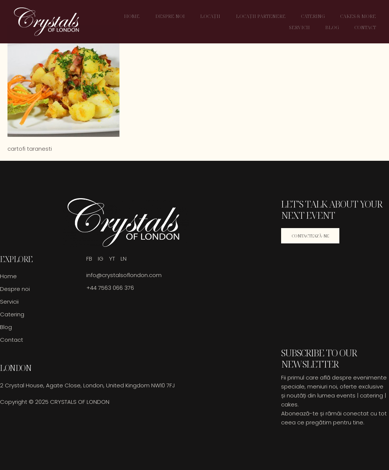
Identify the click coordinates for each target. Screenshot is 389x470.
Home (136, 16)
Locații (213, 16)
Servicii (302, 27)
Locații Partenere (263, 16)
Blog (334, 27)
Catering (315, 16)
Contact (367, 27)
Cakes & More (360, 16)
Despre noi (174, 16)
